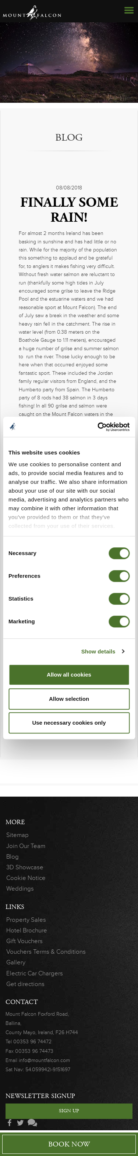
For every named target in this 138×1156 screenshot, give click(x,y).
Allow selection (69, 699)
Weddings (20, 888)
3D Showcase (24, 867)
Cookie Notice (26, 878)
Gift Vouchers (24, 941)
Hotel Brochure (26, 930)
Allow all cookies (69, 674)
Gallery (15, 962)
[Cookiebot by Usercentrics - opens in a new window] (98, 427)
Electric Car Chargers (34, 973)
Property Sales (26, 920)
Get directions (25, 984)
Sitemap (17, 835)
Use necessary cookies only (69, 723)
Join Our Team (21, 846)
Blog (12, 856)
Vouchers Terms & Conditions (37, 952)
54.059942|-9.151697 (47, 1069)
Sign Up (69, 1111)
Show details (98, 651)
